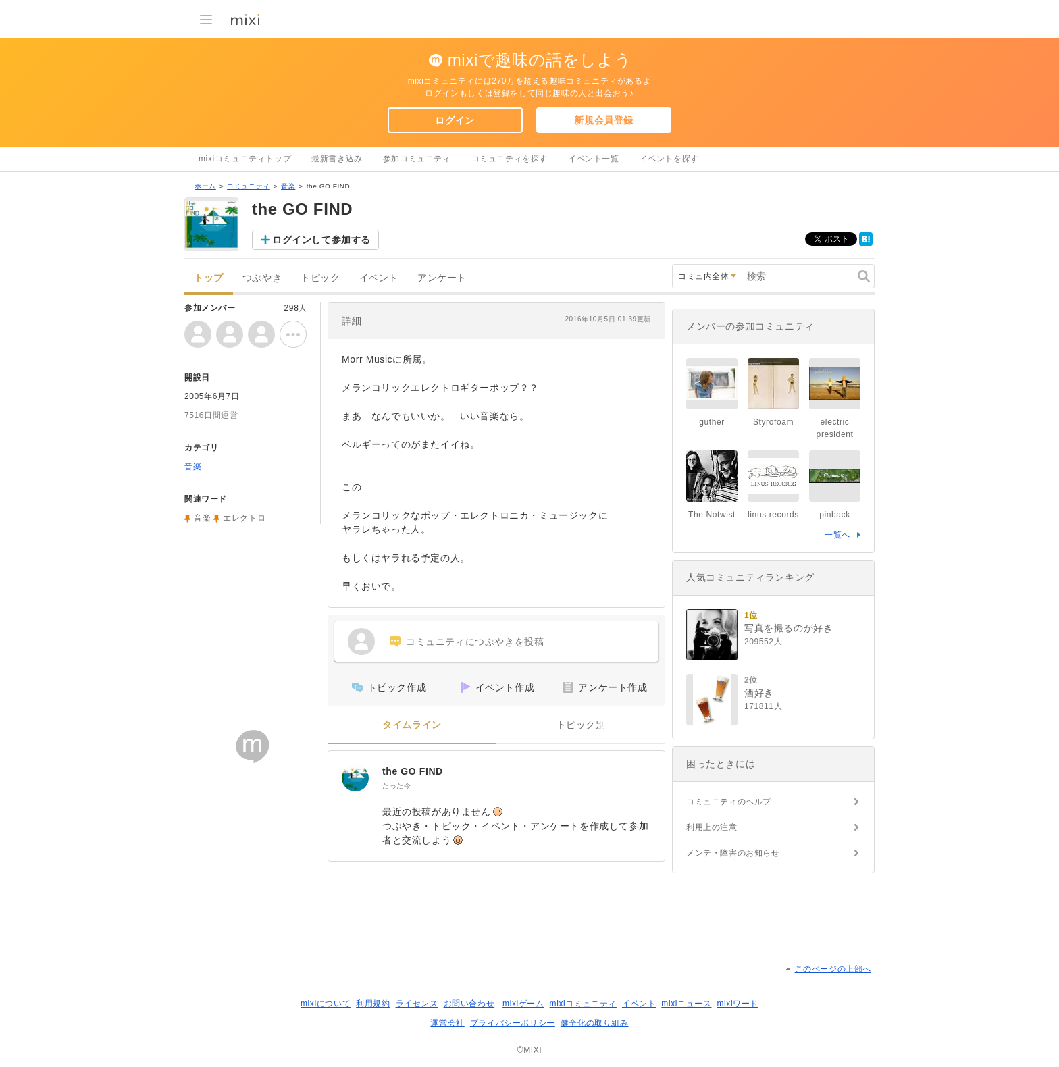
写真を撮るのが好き (788, 628)
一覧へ (837, 535)
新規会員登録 (604, 120)
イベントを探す (669, 158)
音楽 (288, 186)
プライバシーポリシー (512, 1023)
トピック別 (581, 725)
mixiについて (326, 1003)
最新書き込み (337, 158)
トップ (209, 278)
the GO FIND (412, 771)
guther (712, 422)
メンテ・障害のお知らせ (733, 853)
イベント (378, 278)
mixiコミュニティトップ (245, 158)
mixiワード (737, 1003)
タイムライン (412, 725)
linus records (773, 514)
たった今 (396, 785)
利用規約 (373, 1003)
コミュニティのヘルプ (728, 801)
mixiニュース (686, 1003)
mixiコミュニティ (583, 1003)
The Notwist (711, 514)
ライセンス (417, 1003)
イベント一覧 (593, 158)
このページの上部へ (833, 969)
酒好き (759, 692)
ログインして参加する (321, 239)
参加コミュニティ (417, 158)
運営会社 (447, 1023)
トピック (320, 278)
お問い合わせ (469, 1003)
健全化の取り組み (595, 1023)
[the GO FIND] (355, 777)
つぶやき (262, 278)
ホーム (205, 186)
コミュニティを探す (509, 158)
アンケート (442, 278)
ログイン (454, 120)
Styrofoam (773, 422)
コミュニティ (248, 186)
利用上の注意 (712, 827)
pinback (834, 514)
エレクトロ (244, 518)
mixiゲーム (523, 1003)
